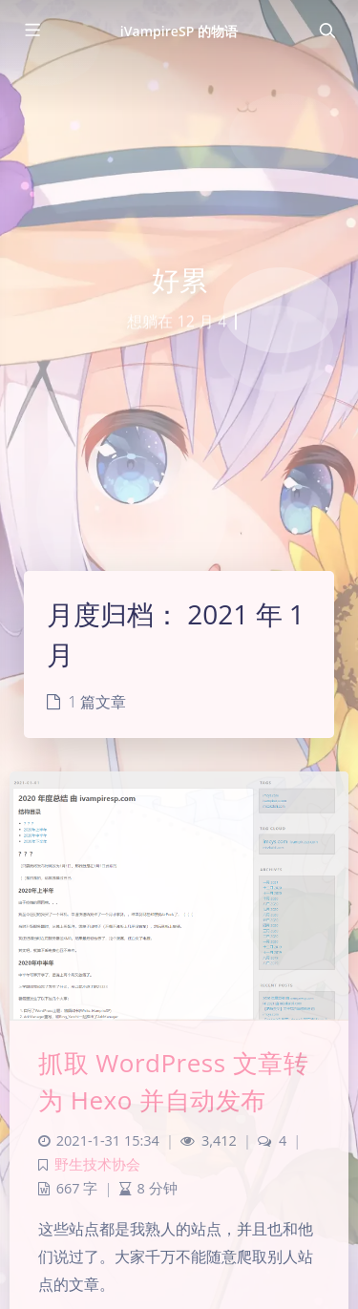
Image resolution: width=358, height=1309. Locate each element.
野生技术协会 (97, 1164)
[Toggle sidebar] (31, 30)
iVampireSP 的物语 (179, 31)
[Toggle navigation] (326, 30)
